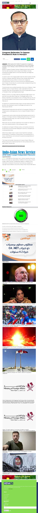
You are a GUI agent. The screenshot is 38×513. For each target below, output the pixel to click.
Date (4, 60)
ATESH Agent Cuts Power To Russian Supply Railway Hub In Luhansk (18, 349)
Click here (11, 489)
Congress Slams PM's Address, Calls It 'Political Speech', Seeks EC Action (19, 306)
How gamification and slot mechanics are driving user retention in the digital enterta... (15, 231)
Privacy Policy (6, 496)
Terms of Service (6, 495)
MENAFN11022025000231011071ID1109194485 (13, 147)
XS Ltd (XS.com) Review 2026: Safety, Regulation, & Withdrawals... (12, 228)
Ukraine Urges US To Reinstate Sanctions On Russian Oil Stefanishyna (17, 474)
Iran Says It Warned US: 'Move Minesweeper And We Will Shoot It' (18, 285)
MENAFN (4, 65)
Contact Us (5, 498)
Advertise (5, 499)
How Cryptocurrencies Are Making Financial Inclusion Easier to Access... (13, 229)
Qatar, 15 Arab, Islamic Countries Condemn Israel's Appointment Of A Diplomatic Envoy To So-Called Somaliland (19, 431)
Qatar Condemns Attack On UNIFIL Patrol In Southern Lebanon (17, 374)
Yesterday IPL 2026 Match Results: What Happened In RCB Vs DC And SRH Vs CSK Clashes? (19, 327)
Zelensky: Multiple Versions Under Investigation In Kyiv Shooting (17, 453)
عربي (16, 1)
